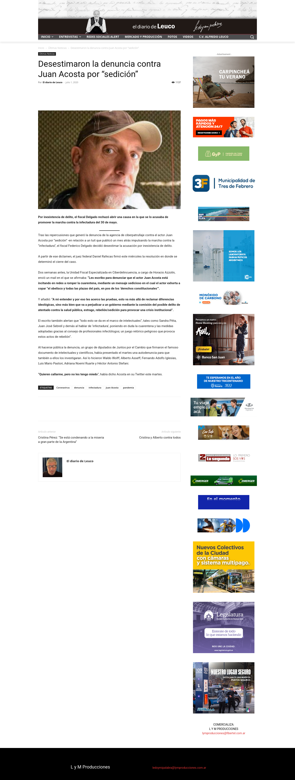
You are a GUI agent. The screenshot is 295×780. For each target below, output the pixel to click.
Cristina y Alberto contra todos (160, 437)
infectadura (95, 387)
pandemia (128, 387)
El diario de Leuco (52, 82)
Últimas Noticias (57, 48)
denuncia (79, 387)
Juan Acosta (112, 387)
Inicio (41, 48)
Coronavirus (63, 387)
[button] (252, 37)
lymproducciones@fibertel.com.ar (223, 733)
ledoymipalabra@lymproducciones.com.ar (179, 767)
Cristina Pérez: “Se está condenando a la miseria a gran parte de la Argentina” (71, 440)
